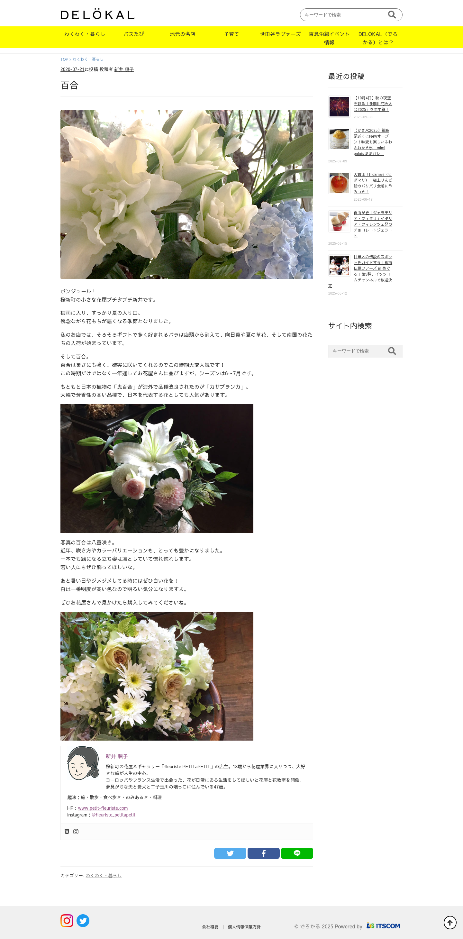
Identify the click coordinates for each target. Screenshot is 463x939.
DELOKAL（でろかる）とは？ (378, 38)
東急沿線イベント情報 (329, 38)
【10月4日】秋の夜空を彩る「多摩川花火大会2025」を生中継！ (373, 103)
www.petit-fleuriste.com (103, 808)
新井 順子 (124, 69)
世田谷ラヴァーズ (280, 33)
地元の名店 (182, 33)
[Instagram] (76, 832)
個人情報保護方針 (244, 926)
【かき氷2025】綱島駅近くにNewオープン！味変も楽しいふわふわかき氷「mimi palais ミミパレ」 (373, 142)
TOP (64, 59)
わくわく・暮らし (84, 33)
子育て (231, 33)
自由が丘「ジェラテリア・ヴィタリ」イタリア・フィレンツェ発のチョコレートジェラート (373, 224)
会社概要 (210, 926)
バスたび (133, 33)
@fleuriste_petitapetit (114, 814)
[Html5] (67, 832)
